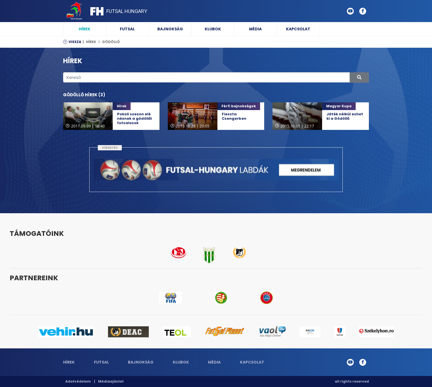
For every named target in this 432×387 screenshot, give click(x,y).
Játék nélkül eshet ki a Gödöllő (344, 116)
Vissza (75, 41)
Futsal (127, 29)
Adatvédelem (78, 381)
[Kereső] (206, 77)
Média (255, 29)
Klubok (213, 29)
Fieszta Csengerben (234, 116)
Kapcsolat (298, 29)
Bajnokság (170, 29)
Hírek (84, 29)
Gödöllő (111, 41)
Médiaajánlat (111, 381)
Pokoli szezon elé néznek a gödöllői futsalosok (134, 118)
